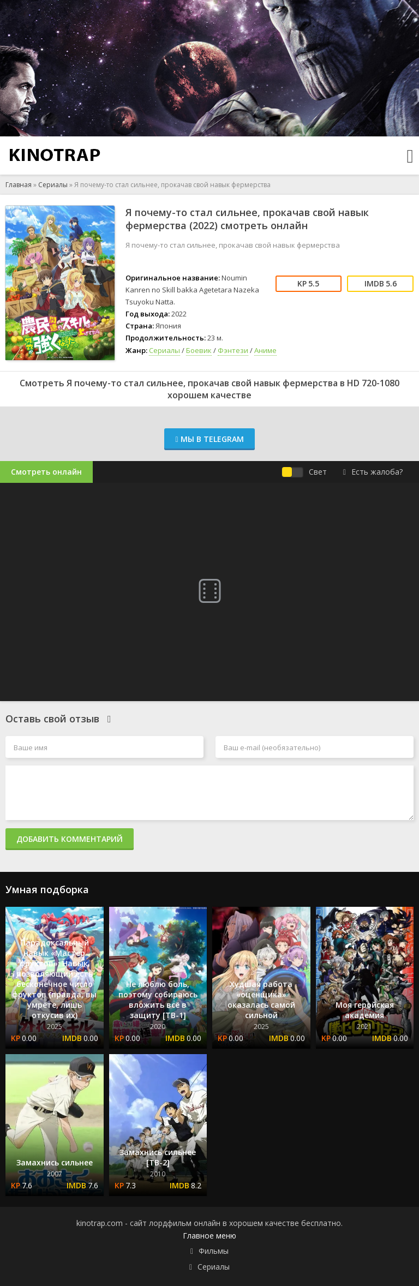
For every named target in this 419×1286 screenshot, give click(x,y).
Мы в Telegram (209, 439)
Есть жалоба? (373, 471)
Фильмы (214, 1251)
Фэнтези (233, 350)
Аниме (265, 350)
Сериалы (53, 184)
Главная (18, 184)
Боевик (199, 350)
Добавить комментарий (69, 839)
